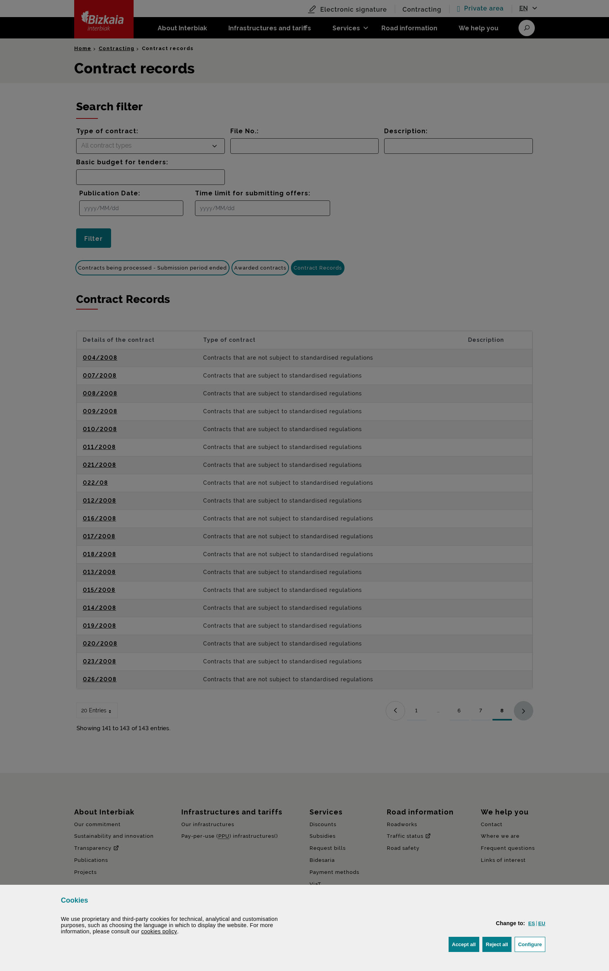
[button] (531, 923)
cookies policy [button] (159, 931)
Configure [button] (531, 943)
